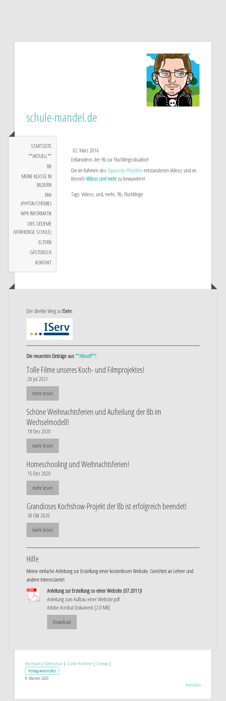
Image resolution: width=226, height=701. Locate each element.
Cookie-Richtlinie (79, 666)
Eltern (45, 244)
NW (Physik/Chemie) (36, 202)
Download (62, 624)
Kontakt (43, 265)
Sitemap (102, 666)
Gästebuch (40, 255)
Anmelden (193, 687)
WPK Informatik (36, 216)
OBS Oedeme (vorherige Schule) (32, 230)
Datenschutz (54, 666)
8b (49, 168)
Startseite (41, 148)
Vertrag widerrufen (42, 673)
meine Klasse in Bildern (36, 183)
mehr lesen (42, 396)
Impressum (33, 666)
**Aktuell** (40, 158)
